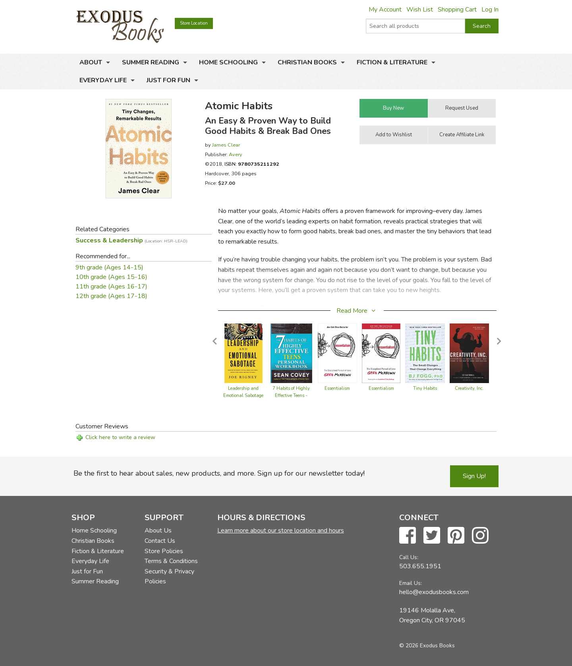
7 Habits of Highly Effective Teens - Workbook (291, 395)
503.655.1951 (420, 566)
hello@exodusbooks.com (434, 592)
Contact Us (160, 540)
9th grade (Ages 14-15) (109, 267)
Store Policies (164, 551)
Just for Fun (168, 80)
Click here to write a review (120, 437)
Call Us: (408, 557)
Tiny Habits (425, 388)
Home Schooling (228, 62)
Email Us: (410, 583)
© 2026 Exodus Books (427, 645)
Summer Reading (150, 62)
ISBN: (251, 164)
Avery (235, 154)
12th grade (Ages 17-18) (111, 296)
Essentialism (337, 388)
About (90, 62)
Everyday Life (103, 80)
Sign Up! (474, 476)
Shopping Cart (457, 9)
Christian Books (307, 62)
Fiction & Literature (392, 62)
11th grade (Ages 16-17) (111, 286)
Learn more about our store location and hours (280, 530)
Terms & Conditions (171, 561)
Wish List (419, 9)
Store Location (194, 23)
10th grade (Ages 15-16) (111, 277)
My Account (385, 9)
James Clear (226, 144)
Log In (490, 9)
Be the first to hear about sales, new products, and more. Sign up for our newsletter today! (219, 473)
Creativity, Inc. (469, 388)
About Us (158, 530)
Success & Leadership (131, 240)
